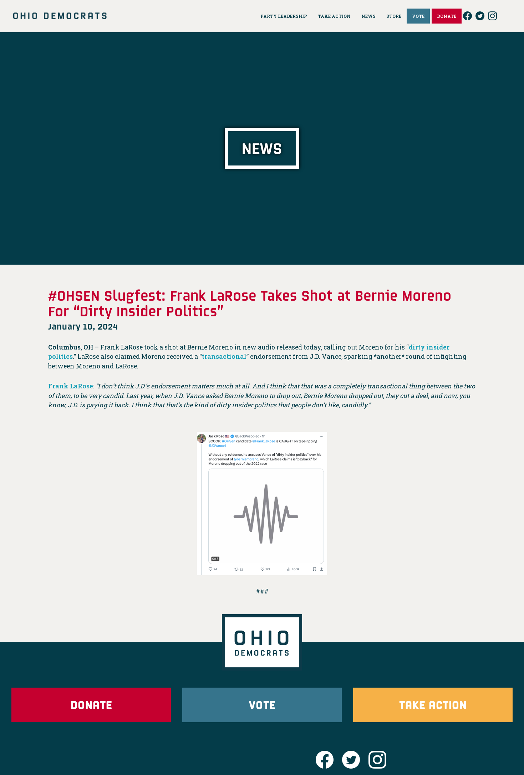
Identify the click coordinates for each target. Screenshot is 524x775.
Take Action (433, 704)
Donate (91, 704)
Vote (262, 704)
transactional (224, 356)
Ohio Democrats (60, 16)
